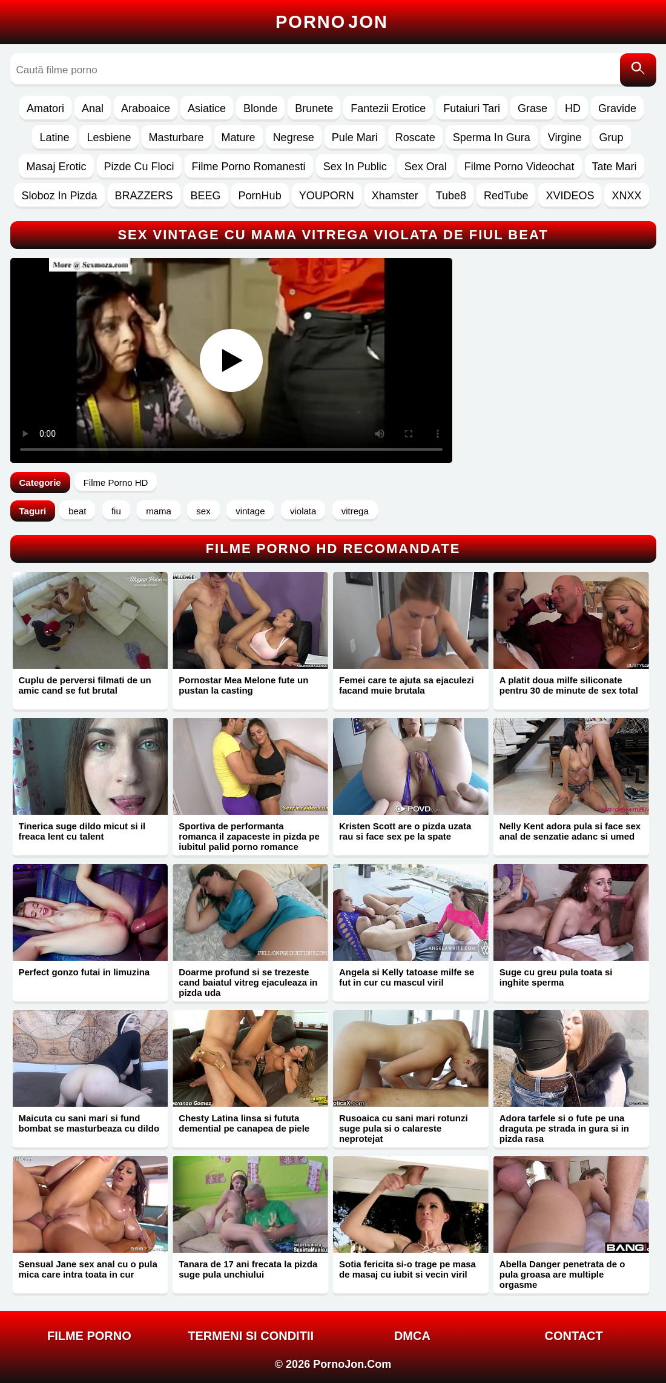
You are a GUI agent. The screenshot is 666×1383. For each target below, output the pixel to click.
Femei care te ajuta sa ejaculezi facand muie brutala (406, 685)
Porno (331, 22)
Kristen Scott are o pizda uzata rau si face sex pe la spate (405, 831)
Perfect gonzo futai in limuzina (84, 972)
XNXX (626, 196)
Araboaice (145, 108)
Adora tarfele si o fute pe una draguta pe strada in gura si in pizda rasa (564, 1128)
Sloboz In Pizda (59, 196)
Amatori (45, 108)
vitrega (355, 511)
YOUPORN (326, 196)
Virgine (565, 137)
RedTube (506, 196)
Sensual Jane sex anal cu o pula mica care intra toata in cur (88, 1269)
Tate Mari (614, 167)
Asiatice (207, 108)
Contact (573, 1335)
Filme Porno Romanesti (249, 167)
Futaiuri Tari (471, 108)
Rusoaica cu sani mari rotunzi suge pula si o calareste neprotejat (403, 1128)
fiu (116, 511)
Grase (532, 108)
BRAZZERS (144, 196)
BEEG (206, 196)
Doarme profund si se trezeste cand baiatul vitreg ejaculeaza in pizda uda (248, 982)
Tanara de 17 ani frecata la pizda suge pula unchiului (248, 1269)
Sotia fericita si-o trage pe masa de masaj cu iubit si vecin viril (407, 1269)
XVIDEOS (570, 196)
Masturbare (176, 137)
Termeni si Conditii (251, 1335)
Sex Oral (425, 167)
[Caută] (638, 70)
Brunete (314, 108)
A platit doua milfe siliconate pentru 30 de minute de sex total (569, 685)
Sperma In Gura (491, 137)
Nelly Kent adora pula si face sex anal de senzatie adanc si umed (570, 831)
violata (303, 511)
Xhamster (395, 196)
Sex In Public (355, 167)
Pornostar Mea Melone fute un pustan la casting (243, 685)
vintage (250, 511)
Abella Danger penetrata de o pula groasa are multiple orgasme (562, 1274)
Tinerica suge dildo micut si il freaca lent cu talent (82, 831)
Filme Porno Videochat (519, 167)
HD (573, 108)
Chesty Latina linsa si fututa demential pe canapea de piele (244, 1123)
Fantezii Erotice (388, 108)
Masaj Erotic (56, 167)
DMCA (412, 1335)
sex (203, 511)
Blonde (260, 108)
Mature (239, 137)
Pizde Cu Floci (139, 167)
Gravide (617, 108)
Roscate (415, 137)
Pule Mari (355, 137)
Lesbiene (109, 137)
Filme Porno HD (116, 482)
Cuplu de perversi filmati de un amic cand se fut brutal (85, 685)
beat (77, 511)
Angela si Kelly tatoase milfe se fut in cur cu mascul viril (406, 977)
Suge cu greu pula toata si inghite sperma (556, 977)
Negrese (293, 137)
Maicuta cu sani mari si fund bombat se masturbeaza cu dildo (89, 1123)
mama (158, 511)
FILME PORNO (89, 1335)
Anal (93, 108)
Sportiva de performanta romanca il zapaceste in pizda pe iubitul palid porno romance (249, 836)
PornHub (260, 196)
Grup (611, 137)
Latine (54, 137)
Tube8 (451, 196)
